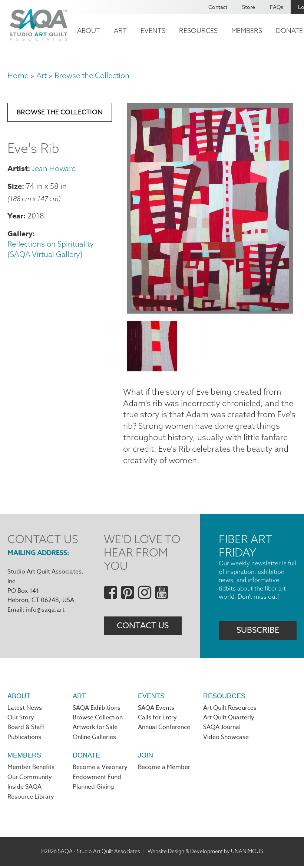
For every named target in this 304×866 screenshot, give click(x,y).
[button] (210, 310)
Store (248, 6)
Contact (217, 6)
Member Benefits (30, 767)
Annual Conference (164, 727)
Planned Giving (93, 786)
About (88, 30)
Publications (24, 737)
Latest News (24, 707)
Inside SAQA (24, 786)
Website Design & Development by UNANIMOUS (205, 851)
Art (120, 30)
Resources (198, 30)
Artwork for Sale (95, 727)
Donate (86, 755)
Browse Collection (98, 717)
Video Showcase (226, 737)
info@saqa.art (45, 609)
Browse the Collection (91, 75)
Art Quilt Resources (230, 707)
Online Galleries (94, 737)
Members (246, 30)
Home (18, 75)
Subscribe (258, 630)
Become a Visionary (100, 767)
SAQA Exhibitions (96, 707)
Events (153, 30)
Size (14, 186)
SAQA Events (156, 707)
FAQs (276, 6)
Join (145, 755)
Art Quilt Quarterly (228, 717)
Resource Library (30, 796)
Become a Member (164, 767)
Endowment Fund (97, 777)
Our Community (29, 777)
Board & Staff (25, 727)
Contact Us (143, 626)
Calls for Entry (157, 717)
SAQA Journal (222, 727)
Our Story (20, 717)
